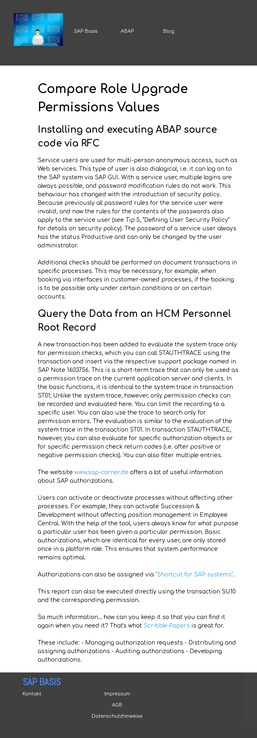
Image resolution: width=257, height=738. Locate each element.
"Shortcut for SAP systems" (194, 575)
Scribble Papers (167, 626)
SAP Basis (86, 31)
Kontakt (31, 693)
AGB (117, 705)
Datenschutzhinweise (117, 716)
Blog (168, 31)
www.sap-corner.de (101, 472)
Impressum (117, 693)
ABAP (127, 31)
